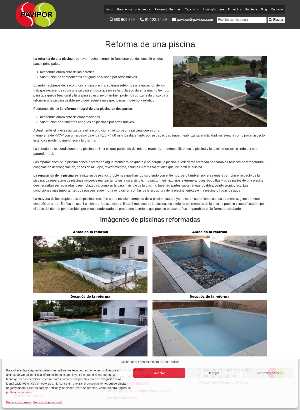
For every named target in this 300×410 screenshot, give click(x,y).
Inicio (109, 9)
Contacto (277, 9)
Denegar (213, 373)
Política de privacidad (47, 402)
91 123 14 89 (153, 20)
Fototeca (251, 9)
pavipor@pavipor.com (192, 20)
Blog (264, 9)
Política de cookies (18, 402)
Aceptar (159, 373)
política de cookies (18, 392)
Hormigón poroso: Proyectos (222, 9)
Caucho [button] (192, 9)
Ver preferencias (267, 373)
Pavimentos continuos (134, 9)
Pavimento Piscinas (168, 9)
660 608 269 (122, 20)
